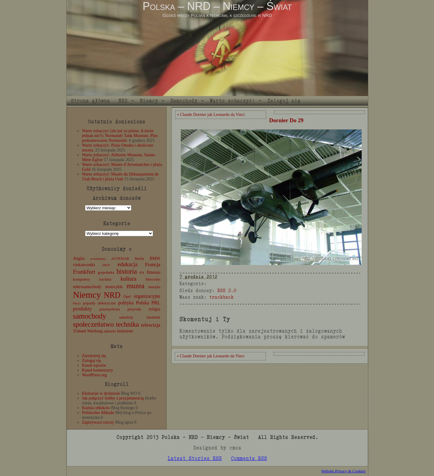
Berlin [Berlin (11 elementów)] (139, 259)
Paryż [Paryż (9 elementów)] (77, 303)
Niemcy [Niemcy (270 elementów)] (87, 295)
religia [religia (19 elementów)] (155, 308)
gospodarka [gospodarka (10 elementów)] (106, 272)
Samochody (183, 101)
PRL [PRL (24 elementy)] (155, 303)
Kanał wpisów (94, 365)
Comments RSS (249, 458)
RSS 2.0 (226, 290)
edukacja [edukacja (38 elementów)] (128, 264)
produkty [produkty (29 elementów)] (82, 309)
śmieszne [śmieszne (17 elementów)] (125, 330)
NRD (122, 101)
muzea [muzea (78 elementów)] (135, 286)
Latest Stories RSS (195, 458)
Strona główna (90, 101)
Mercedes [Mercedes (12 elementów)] (153, 279)
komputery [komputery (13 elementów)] (81, 279)
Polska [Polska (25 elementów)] (142, 303)
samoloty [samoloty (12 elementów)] (126, 317)
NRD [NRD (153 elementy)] (112, 295)
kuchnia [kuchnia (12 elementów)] (105, 279)
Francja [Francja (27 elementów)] (152, 264)
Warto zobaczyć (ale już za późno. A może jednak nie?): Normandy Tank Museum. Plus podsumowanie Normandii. (120, 136)
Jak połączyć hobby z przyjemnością (113, 398)
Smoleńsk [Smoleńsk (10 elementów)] (153, 317)
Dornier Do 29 (286, 120)
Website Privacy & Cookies (343, 471)
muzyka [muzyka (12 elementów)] (154, 287)
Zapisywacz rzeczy (98, 422)
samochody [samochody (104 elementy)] (89, 316)
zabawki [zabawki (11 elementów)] (109, 331)
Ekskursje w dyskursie (101, 393)
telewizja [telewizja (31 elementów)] (150, 325)
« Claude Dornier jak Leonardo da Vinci (211, 114)
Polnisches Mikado (98, 412)
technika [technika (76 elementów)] (127, 324)
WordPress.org (94, 375)
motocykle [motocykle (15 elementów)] (114, 287)
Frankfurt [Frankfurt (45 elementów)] (84, 272)
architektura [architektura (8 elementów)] (97, 258)
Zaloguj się (283, 101)
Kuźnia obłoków (96, 408)
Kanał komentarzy (97, 370)
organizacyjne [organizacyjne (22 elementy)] (147, 296)
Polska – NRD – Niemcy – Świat (217, 6)
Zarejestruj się (94, 355)
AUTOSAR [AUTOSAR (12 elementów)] (120, 259)
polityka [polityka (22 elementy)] (126, 302)
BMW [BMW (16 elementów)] (155, 258)
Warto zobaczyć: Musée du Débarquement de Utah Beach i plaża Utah (120, 176)
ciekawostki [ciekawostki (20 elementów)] (84, 264)
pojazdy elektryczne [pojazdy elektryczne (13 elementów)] (99, 303)
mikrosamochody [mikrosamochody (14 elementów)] (87, 287)
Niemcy (149, 101)
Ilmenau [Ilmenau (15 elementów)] (153, 272)
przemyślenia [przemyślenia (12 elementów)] (109, 309)
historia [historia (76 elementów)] (127, 271)
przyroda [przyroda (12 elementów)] (134, 309)
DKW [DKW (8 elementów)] (106, 265)
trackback (221, 297)
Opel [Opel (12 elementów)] (127, 296)
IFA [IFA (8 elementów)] (141, 272)
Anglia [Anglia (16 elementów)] (79, 258)
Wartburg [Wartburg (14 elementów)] (94, 331)
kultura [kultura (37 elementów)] (129, 278)
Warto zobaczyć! (232, 101)
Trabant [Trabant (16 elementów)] (79, 330)
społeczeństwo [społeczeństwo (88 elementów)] (93, 324)
